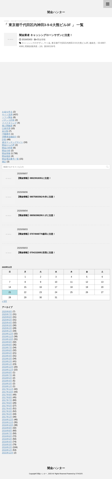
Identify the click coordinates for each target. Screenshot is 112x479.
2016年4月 (7, 442)
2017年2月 (7, 414)
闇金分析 (6, 150)
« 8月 (4, 301)
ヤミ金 (47, 43)
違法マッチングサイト (12, 142)
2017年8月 (7, 397)
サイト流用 (7, 114)
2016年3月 (7, 444)
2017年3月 (7, 411)
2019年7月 (7, 347)
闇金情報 (41, 39)
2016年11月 (7, 422)
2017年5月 (7, 406)
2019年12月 (7, 334)
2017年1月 (7, 417)
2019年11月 (7, 336)
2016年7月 (7, 433)
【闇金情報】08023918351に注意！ (34, 178)
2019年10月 (7, 339)
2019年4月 (7, 356)
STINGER (78, 474)
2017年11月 (7, 389)
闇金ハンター (56, 12)
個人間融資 (7, 126)
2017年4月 (7, 408)
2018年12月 (7, 367)
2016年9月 (7, 428)
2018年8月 (7, 372)
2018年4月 (7, 381)
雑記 (4, 162)
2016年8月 (7, 431)
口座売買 (6, 128)
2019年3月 (7, 359)
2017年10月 (7, 392)
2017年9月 (7, 395)
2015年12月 (7, 453)
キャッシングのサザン (32, 43)
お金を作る (7, 112)
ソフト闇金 (7, 117)
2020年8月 (7, 311)
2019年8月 (7, 345)
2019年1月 (7, 364)
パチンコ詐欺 (8, 120)
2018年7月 (7, 375)
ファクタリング (9, 123)
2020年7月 (7, 314)
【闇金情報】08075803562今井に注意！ (36, 197)
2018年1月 (7, 386)
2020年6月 (7, 317)
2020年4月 (7, 322)
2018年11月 (7, 370)
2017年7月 (7, 400)
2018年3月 (7, 383)
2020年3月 (7, 325)
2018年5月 (7, 378)
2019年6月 (7, 350)
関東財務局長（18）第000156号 (40, 46)
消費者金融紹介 (9, 137)
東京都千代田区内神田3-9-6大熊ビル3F (70, 43)
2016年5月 (7, 439)
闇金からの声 (8, 145)
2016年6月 (7, 436)
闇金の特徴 (7, 148)
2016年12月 (7, 419)
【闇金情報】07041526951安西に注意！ (36, 252)
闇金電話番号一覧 (10, 159)
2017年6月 (7, 403)
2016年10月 (7, 425)
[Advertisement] (21, 89)
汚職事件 (6, 134)
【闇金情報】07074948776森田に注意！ (36, 234)
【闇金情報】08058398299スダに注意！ (36, 215)
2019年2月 (7, 361)
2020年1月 (7, 331)
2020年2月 (7, 328)
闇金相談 (6, 156)
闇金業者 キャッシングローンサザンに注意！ (45, 35)
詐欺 (4, 139)
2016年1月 (7, 450)
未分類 (5, 131)
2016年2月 (7, 447)
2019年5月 (7, 353)
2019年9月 (7, 342)
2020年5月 (7, 320)
